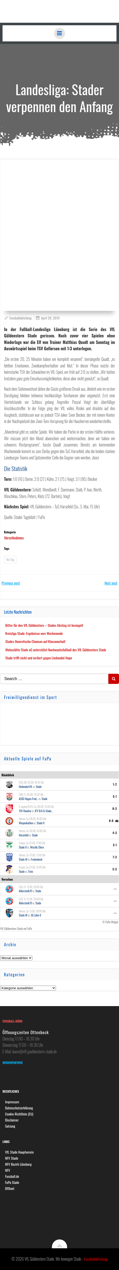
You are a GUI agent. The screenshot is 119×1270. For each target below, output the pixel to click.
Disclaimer (12, 1120)
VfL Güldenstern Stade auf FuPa (16, 929)
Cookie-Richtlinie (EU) (19, 1113)
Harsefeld (24, 835)
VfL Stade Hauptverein (19, 1152)
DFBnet (9, 1188)
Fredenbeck (37, 859)
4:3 (114, 833)
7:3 (115, 857)
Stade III (23, 859)
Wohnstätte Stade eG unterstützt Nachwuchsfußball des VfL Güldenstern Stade (55, 649)
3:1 (115, 845)
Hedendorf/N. (25, 787)
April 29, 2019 (47, 317)
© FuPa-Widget (110, 922)
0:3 (114, 809)
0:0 (111, 821)
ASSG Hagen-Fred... (28, 799)
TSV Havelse (25, 811)
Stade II (41, 823)
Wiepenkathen (26, 823)
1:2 (115, 784)
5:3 (114, 869)
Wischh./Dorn (37, 847)
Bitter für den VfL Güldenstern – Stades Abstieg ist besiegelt (44, 625)
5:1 (115, 796)
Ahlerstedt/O (25, 891)
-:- (115, 889)
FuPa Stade (12, 1182)
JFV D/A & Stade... (44, 811)
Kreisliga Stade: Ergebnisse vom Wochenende (34, 633)
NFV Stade (11, 1158)
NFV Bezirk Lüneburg (18, 1164)
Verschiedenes (14, 537)
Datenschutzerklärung (19, 1107)
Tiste (30, 871)
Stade (39, 787)
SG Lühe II (36, 915)
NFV (7, 1170)
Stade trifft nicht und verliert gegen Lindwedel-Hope (38, 657)
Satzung (10, 1126)
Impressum (12, 1101)
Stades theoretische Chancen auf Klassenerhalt (35, 641)
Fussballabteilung (18, 317)
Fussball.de (12, 1176)
